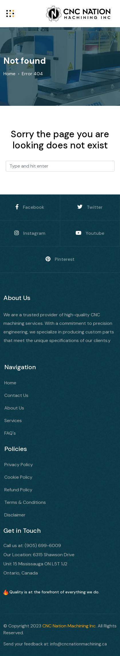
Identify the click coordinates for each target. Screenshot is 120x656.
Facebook (29, 207)
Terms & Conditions (25, 502)
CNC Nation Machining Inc (69, 626)
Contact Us (16, 395)
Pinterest (60, 259)
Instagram (29, 233)
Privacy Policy (18, 465)
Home (10, 383)
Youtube (90, 233)
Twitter (90, 207)
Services (13, 421)
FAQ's (10, 433)
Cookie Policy (18, 477)
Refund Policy (18, 490)
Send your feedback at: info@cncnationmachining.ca (55, 644)
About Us (14, 408)
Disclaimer (14, 515)
